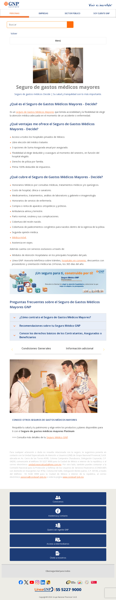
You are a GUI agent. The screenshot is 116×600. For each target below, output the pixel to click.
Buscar (70, 24)
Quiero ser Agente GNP (58, 526)
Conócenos (58, 498)
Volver (14, 33)
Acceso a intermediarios (58, 540)
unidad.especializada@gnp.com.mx (45, 464)
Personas (14, 13)
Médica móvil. (19, 237)
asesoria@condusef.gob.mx (33, 477)
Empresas (43, 13)
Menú (58, 40)
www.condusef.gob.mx (73, 477)
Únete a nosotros (58, 554)
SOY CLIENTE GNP (101, 13)
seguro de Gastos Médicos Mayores (35, 111)
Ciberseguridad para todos (58, 571)
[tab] (36, 349)
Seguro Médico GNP (57, 437)
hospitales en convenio (74, 260)
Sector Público (72, 13)
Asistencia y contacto (58, 512)
